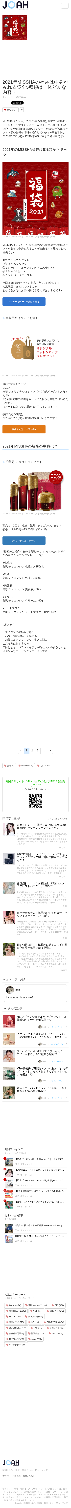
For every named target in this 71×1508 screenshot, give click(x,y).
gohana (64, 970)
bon (13, 989)
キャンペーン (8, 97)
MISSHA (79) (26, 766)
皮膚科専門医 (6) (15, 1333)
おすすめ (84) (13, 1305)
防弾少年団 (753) (34, 1316)
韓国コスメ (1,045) (16, 1311)
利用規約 (17, 1476)
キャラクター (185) (16, 1345)
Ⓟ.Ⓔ (65, 906)
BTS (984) (58, 1305)
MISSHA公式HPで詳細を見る (24, 301)
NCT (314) (36, 1311)
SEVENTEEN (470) (16, 1328)
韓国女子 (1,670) (15, 1322)
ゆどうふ (63, 847)
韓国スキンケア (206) (36, 1305)
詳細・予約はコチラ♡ (24, 540)
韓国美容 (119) (36, 1333)
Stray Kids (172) (55, 1311)
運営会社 (6, 1476)
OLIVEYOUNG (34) (54, 1322)
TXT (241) (36, 1328)
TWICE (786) (13, 1316)
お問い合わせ (29, 1476)
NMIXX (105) (56, 1333)
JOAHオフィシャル (23, 1164)
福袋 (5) (9, 766)
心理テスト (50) (55, 1328)
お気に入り (10, 110)
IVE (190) (33, 1322)
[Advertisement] (35, 60)
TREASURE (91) (15, 1339)
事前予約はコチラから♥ (24, 429)
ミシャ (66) (43, 766)
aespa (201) (35, 1339)
